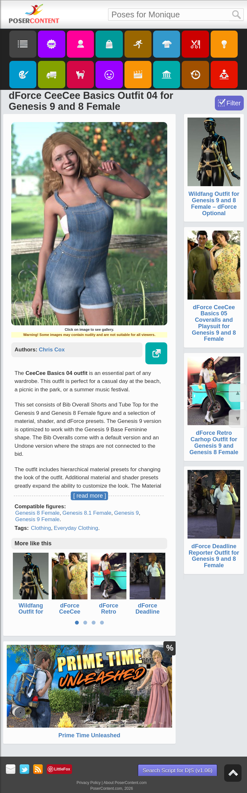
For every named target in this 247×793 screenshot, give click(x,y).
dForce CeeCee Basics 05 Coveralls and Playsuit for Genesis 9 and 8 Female (214, 323)
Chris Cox (52, 350)
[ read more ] (89, 495)
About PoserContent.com (125, 782)
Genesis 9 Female (37, 519)
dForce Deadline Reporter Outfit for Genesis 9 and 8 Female (214, 555)
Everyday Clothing (76, 528)
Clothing (41, 528)
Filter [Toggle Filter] (233, 103)
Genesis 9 (126, 513)
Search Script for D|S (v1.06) (178, 771)
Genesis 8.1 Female (86, 513)
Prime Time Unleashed (89, 735)
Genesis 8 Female (37, 513)
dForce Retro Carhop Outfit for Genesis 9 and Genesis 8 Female (213, 442)
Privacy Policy (89, 782)
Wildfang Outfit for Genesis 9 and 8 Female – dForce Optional (213, 203)
